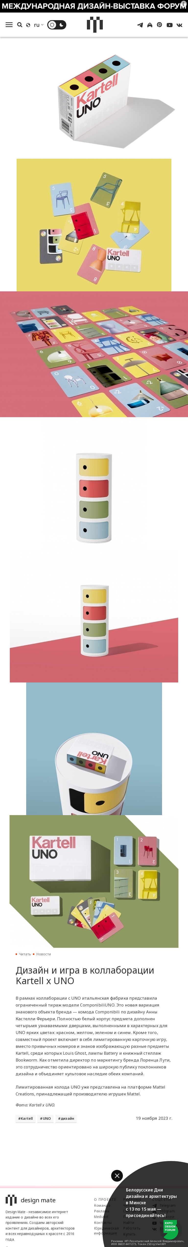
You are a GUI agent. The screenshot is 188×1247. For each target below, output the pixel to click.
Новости (43, 954)
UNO (47, 1118)
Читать (25, 954)
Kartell (27, 1118)
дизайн (67, 1118)
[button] (117, 1176)
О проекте (105, 1199)
